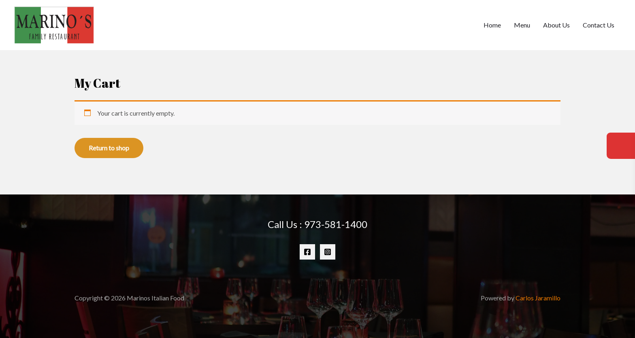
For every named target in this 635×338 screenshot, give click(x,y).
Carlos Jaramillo (538, 298)
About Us (556, 25)
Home (492, 25)
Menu (522, 25)
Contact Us (598, 25)
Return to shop (109, 148)
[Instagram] (327, 252)
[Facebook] (307, 252)
